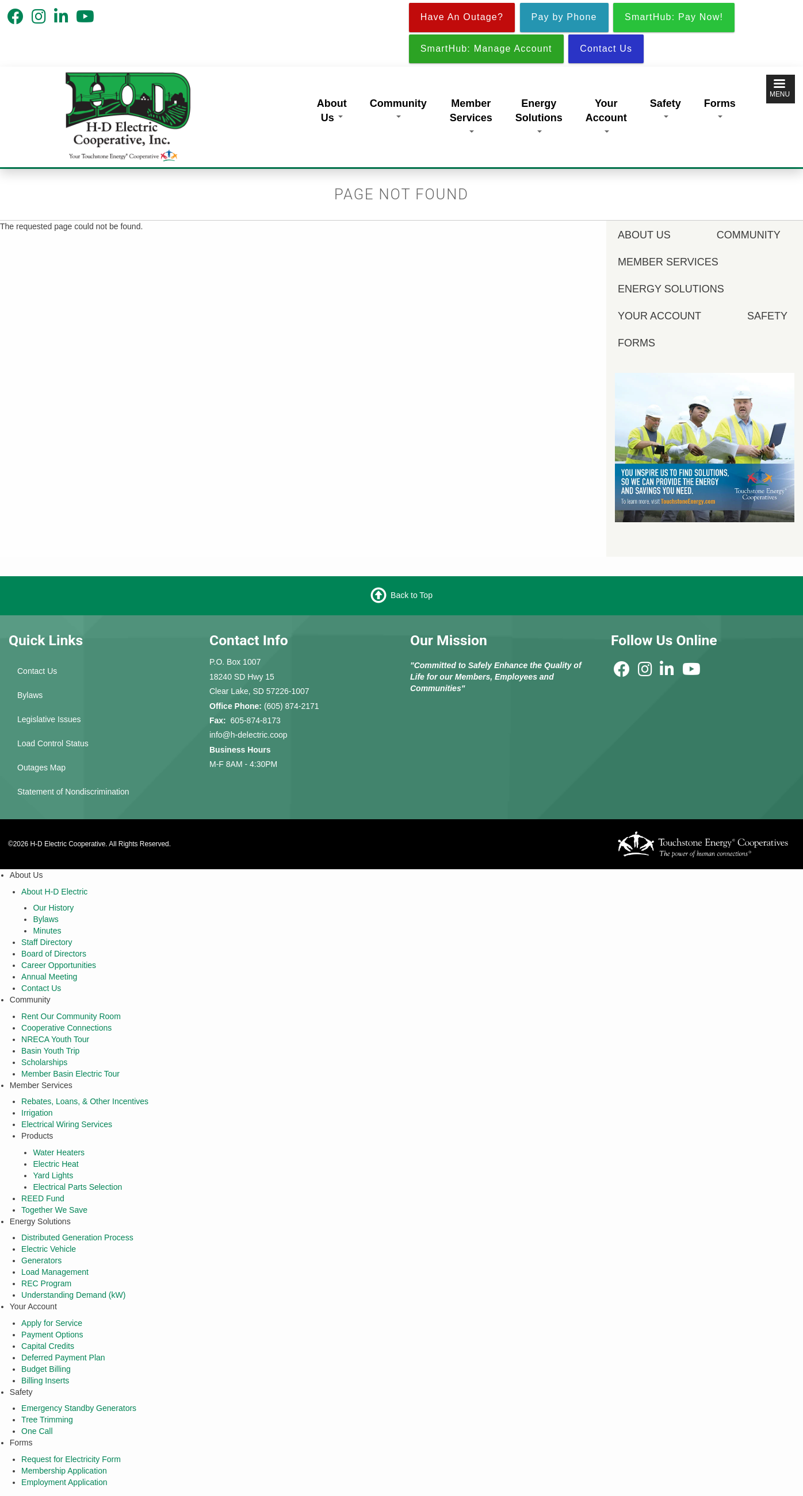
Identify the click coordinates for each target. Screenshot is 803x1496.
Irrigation (36, 1112)
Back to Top (412, 595)
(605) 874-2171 (291, 706)
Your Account (606, 115)
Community (398, 108)
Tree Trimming (47, 1419)
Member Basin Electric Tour (70, 1073)
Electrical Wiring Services (66, 1124)
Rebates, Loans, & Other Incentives (84, 1101)
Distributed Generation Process (77, 1237)
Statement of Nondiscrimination (73, 791)
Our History (53, 907)
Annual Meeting (49, 976)
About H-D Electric (54, 891)
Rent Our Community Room (71, 1016)
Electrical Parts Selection (77, 1187)
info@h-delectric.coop (248, 734)
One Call (36, 1431)
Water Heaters (59, 1152)
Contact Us (37, 671)
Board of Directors (53, 953)
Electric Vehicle (48, 1249)
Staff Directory (46, 942)
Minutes (47, 930)
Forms (720, 108)
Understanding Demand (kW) (73, 1295)
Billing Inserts (45, 1380)
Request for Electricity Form (71, 1459)
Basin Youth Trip (50, 1050)
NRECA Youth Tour (55, 1039)
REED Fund (42, 1198)
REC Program (46, 1283)
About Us (332, 111)
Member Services (471, 115)
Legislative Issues (49, 719)
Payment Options (52, 1334)
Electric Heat (55, 1164)
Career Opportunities (58, 965)
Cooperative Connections (66, 1027)
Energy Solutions (539, 115)
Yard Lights (53, 1175)
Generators (41, 1260)
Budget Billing (46, 1369)
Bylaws (30, 695)
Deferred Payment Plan (63, 1357)
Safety (665, 108)
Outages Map (41, 767)
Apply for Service (51, 1323)
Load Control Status (53, 743)
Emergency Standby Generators (78, 1408)
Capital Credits (47, 1346)
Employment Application (64, 1482)
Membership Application (64, 1470)
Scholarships (44, 1062)
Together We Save (54, 1209)
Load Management (55, 1272)
